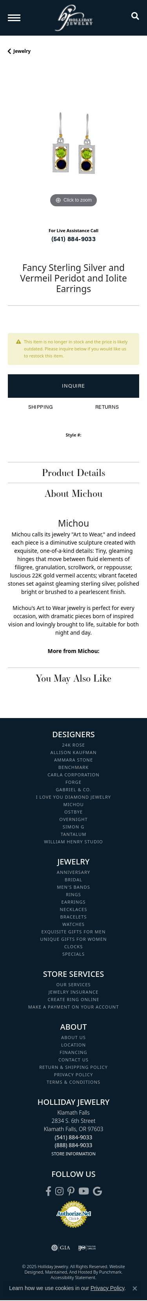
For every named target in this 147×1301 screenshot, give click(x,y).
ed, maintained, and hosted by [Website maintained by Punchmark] (68, 1272)
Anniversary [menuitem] (73, 872)
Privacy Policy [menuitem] (73, 1074)
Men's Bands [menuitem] (73, 887)
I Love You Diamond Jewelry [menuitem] (73, 797)
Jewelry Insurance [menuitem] (73, 992)
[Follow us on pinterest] (70, 1191)
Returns (107, 406)
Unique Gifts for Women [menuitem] (73, 939)
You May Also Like (73, 678)
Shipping (40, 406)
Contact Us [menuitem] (73, 1060)
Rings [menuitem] (73, 894)
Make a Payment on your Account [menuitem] (73, 1007)
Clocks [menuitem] (73, 946)
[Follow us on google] (97, 1191)
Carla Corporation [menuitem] (73, 775)
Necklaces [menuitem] (73, 909)
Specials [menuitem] (73, 954)
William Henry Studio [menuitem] (73, 841)
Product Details (73, 472)
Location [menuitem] (73, 1045)
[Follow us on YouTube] (83, 1191)
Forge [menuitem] (73, 782)
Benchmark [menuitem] (73, 767)
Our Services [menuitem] (73, 984)
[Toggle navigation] (14, 18)
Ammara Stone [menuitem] (73, 760)
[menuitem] (60, 1248)
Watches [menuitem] (73, 924)
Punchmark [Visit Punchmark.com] (110, 1272)
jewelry (22, 51)
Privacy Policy (107, 1288)
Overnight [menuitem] (73, 819)
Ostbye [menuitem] (73, 812)
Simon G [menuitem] (73, 827)
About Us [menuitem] (73, 1037)
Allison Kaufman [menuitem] (74, 752)
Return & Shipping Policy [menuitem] (73, 1067)
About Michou (73, 493)
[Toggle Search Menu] (135, 17)
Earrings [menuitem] (74, 902)
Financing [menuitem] (73, 1052)
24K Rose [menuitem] (73, 745)
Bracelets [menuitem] (73, 917)
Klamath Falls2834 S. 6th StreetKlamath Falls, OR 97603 (73, 1133)
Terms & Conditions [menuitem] (73, 1082)
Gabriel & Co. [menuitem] (73, 789)
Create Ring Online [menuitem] (74, 999)
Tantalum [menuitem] (74, 834)
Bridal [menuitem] (73, 879)
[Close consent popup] (134, 1288)
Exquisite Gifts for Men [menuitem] (74, 932)
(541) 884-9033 (73, 238)
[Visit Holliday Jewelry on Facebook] (48, 1191)
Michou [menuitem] (73, 804)
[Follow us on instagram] (59, 1191)
